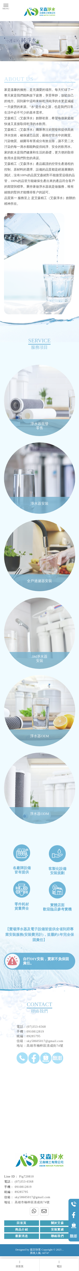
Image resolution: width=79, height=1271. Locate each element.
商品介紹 (21, 1229)
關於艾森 (57, 1223)
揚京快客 (35, 1249)
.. (63, 1249)
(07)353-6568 (24, 1181)
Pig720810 (26, 1176)
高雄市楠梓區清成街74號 (32, 1202)
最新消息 (21, 1236)
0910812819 (23, 1186)
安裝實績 (57, 1229)
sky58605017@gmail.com (32, 1197)
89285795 (21, 1192)
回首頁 (21, 1223)
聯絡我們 (57, 1236)
